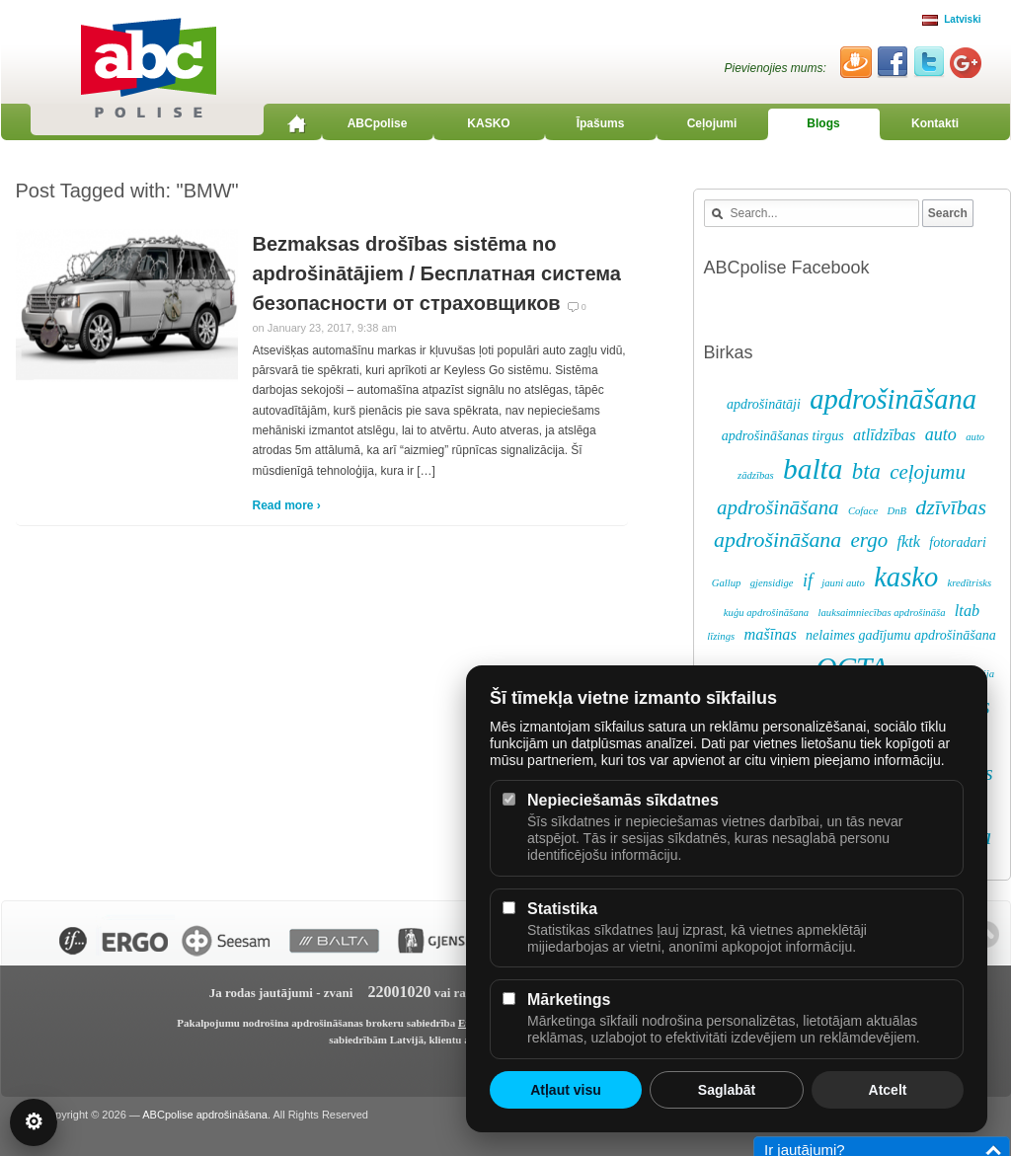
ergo (870, 540)
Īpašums (601, 123)
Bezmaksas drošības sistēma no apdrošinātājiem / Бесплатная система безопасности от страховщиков (437, 273)
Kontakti (935, 123)
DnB (896, 510)
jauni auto (843, 583)
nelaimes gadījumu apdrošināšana (901, 635)
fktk (907, 542)
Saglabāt (726, 1090)
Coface (863, 510)
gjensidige (772, 583)
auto (941, 434)
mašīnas (769, 635)
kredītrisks (970, 583)
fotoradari (957, 542)
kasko (906, 577)
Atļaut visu (565, 1090)
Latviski (951, 19)
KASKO (488, 123)
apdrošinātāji (764, 404)
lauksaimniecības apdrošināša (882, 612)
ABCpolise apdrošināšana (205, 1114)
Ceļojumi (712, 123)
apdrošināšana (893, 399)
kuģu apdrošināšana (766, 612)
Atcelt (888, 1090)
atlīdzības (884, 435)
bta (866, 471)
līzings (721, 636)
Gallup (726, 583)
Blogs (823, 123)
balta (812, 469)
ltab (967, 611)
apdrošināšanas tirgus (783, 435)
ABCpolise (378, 123)
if (808, 580)
